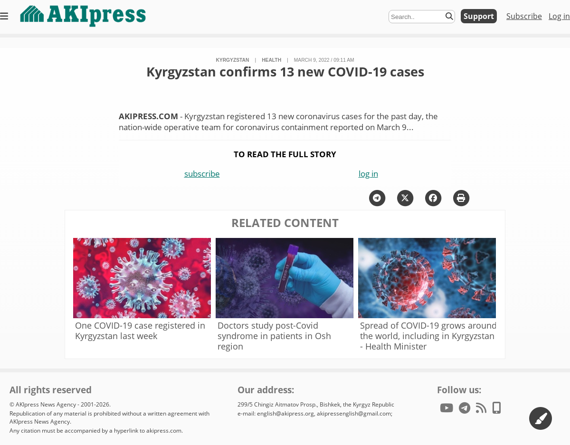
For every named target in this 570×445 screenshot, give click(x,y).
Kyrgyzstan (232, 60)
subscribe (202, 173)
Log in (559, 16)
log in (368, 173)
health (271, 60)
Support (479, 16)
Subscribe (524, 16)
